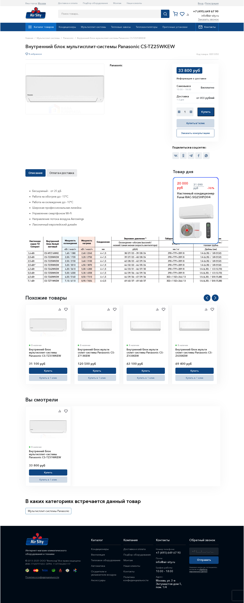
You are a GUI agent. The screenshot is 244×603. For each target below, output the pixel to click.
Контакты (207, 27)
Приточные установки (174, 26)
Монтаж (117, 3)
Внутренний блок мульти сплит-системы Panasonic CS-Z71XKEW (96, 352)
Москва (42, 3)
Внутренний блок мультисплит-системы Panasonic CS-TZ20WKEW (45, 352)
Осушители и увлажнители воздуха (103, 573)
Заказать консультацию (195, 133)
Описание (35, 173)
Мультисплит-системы (93, 26)
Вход (200, 3)
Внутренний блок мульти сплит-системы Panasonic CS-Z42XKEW (193, 352)
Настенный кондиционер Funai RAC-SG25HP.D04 (195, 195)
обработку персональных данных (198, 570)
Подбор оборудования (95, 3)
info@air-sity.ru (210, 15)
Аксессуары (98, 580)
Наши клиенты (134, 3)
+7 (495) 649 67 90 (205, 11)
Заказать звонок (208, 19)
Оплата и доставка (61, 173)
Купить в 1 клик (195, 123)
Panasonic (116, 65)
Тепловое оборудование (105, 560)
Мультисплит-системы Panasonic (48, 511)
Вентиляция (98, 554)
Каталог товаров (41, 27)
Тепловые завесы (121, 26)
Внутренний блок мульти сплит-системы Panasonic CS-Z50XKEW (145, 352)
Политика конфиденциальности (42, 577)
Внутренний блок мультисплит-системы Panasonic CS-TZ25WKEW (45, 454)
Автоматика (98, 565)
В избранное (35, 54)
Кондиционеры (67, 26)
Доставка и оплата (67, 3)
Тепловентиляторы (146, 26)
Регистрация (212, 3)
